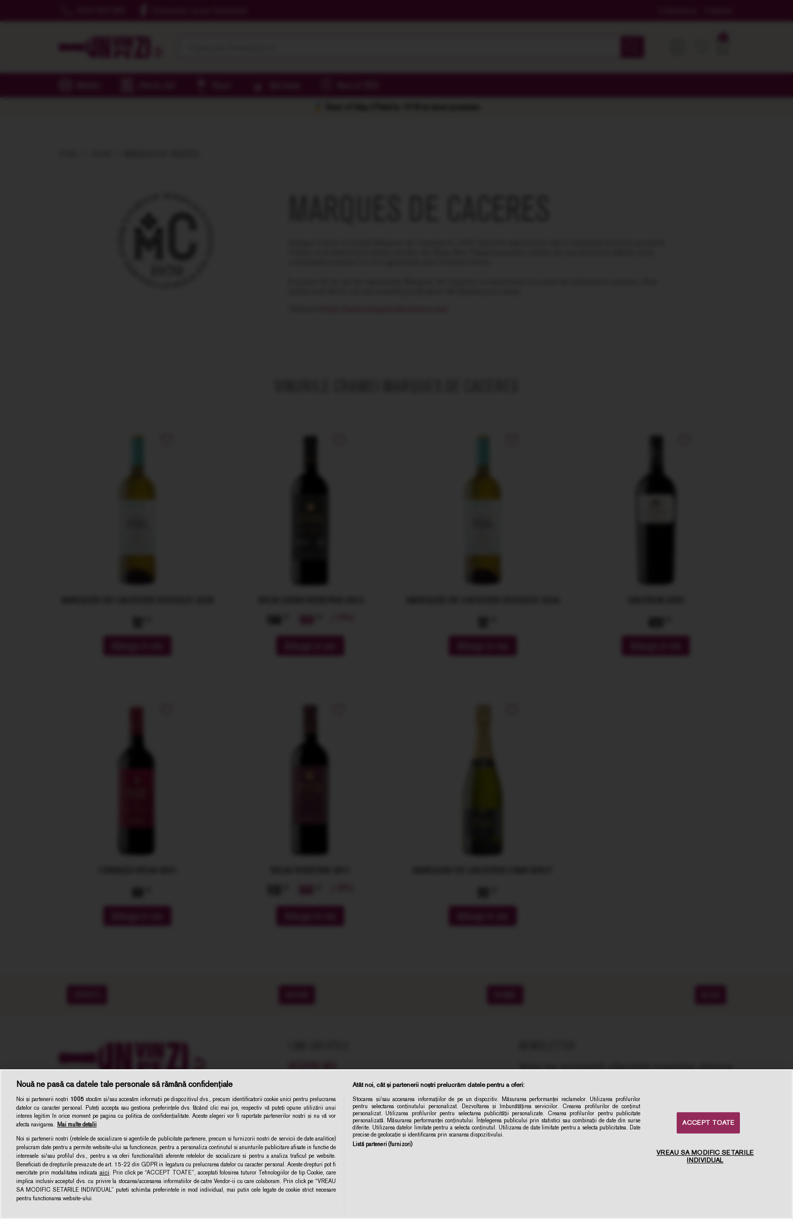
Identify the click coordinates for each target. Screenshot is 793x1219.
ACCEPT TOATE (708, 1122)
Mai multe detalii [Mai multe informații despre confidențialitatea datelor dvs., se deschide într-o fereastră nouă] (77, 1124)
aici (104, 1172)
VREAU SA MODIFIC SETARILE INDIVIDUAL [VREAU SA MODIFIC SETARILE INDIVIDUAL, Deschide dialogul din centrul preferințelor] (705, 1156)
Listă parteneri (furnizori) (382, 1144)
